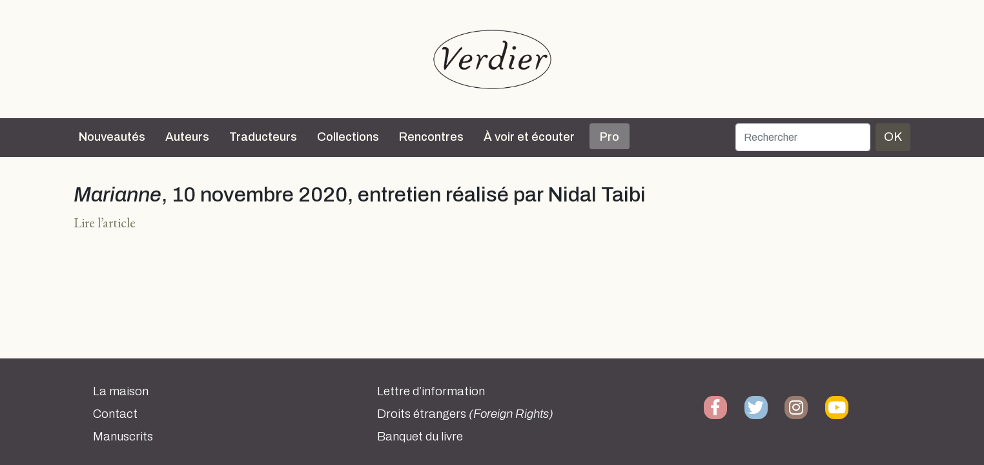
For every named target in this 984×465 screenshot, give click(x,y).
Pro (609, 136)
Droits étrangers (465, 414)
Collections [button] (348, 136)
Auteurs (187, 136)
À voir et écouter (529, 136)
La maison (121, 391)
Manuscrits (123, 436)
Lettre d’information (431, 391)
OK (893, 136)
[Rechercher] (802, 137)
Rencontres (431, 136)
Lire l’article (105, 222)
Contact (115, 414)
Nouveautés (112, 136)
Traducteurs (263, 136)
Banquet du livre (420, 436)
